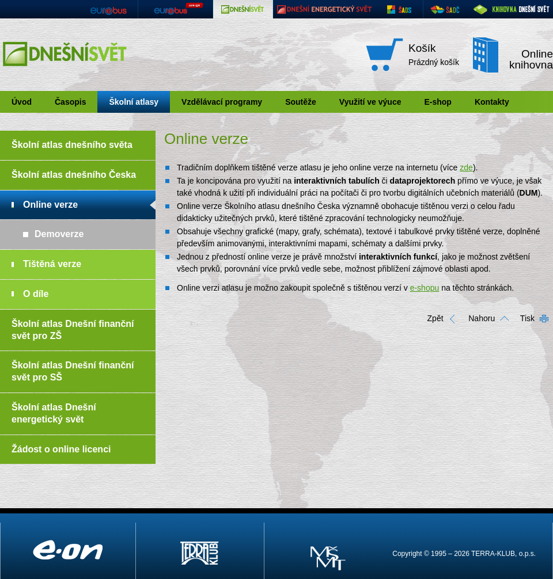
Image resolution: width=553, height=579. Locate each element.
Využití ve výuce (370, 101)
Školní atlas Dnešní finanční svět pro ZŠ (73, 330)
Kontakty (492, 101)
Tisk (527, 318)
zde (466, 167)
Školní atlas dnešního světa (72, 145)
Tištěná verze (52, 264)
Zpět (435, 318)
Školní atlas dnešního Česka (74, 175)
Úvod (22, 101)
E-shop (437, 101)
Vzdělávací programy (221, 101)
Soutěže (300, 101)
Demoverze (59, 234)
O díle (35, 294)
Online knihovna (531, 59)
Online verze (50, 204)
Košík (422, 48)
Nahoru (481, 318)
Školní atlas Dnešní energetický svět (54, 413)
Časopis (70, 101)
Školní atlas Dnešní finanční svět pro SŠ (73, 371)
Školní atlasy (133, 101)
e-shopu (425, 287)
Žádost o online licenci (61, 449)
